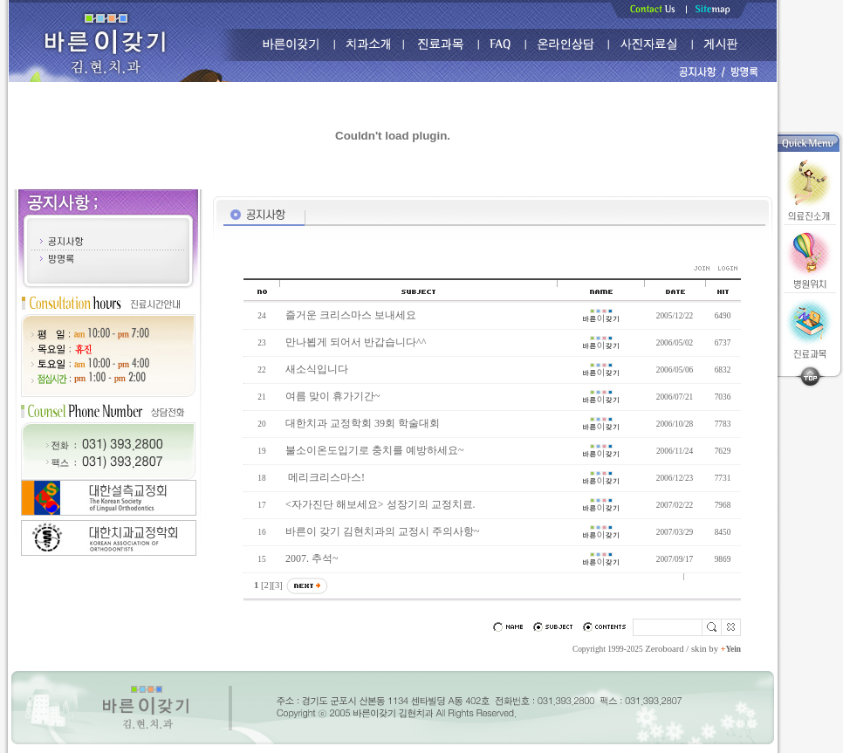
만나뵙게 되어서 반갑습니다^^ (355, 342)
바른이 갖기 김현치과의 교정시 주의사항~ (382, 531)
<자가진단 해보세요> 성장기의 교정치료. (380, 504)
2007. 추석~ (312, 558)
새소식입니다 (316, 369)
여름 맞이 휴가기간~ (332, 396)
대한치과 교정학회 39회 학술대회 (362, 423)
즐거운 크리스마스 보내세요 (350, 315)
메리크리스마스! (325, 477)
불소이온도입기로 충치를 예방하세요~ (374, 450)
